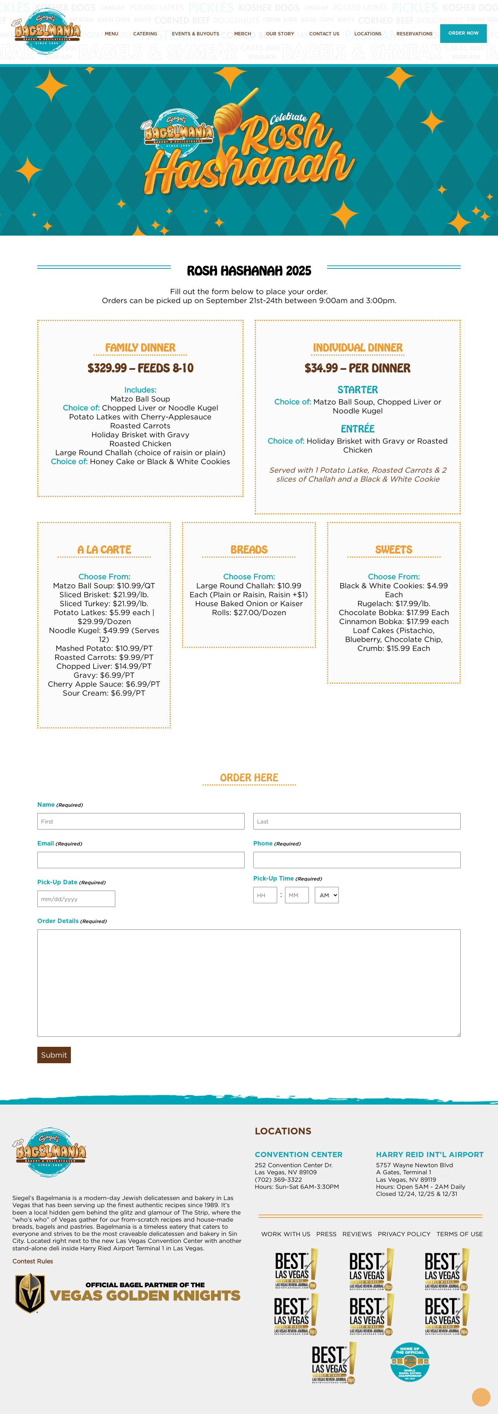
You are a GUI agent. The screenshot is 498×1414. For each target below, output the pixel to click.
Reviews (357, 1234)
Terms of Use (459, 1234)
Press (326, 1234)
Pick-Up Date (71, 883)
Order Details (72, 921)
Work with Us (285, 1234)
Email (59, 844)
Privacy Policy (404, 1234)
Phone (277, 844)
